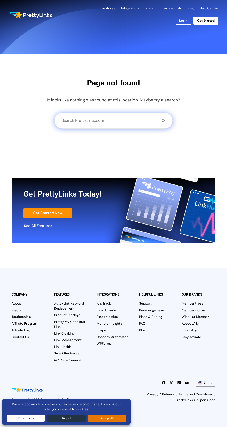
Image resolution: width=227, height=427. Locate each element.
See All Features (38, 225)
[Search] (163, 121)
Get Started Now (48, 212)
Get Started (206, 21)
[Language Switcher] (205, 383)
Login (183, 21)
